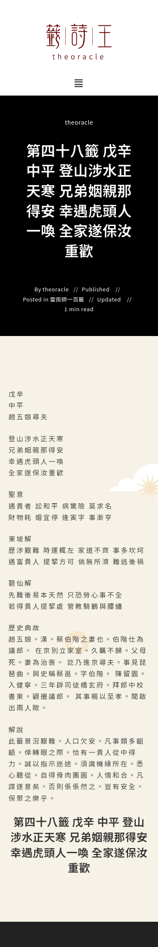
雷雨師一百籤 (67, 299)
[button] (79, 83)
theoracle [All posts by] (79, 122)
